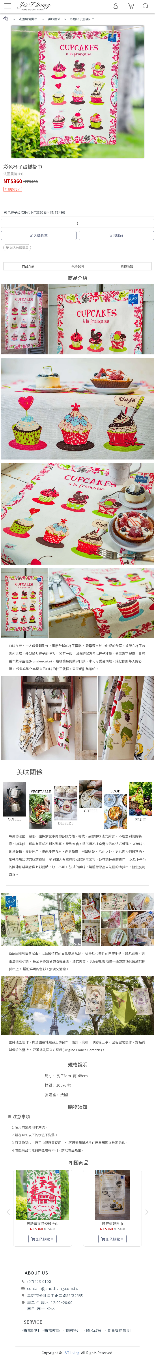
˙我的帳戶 (72, 1330)
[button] (78, 1251)
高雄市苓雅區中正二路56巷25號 (55, 1295)
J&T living (71, 1352)
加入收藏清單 (17, 247)
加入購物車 (39, 235)
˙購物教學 (51, 1330)
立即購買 (116, 235)
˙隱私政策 (93, 1330)
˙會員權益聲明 (118, 1330)
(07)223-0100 (39, 1281)
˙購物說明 (30, 1330)
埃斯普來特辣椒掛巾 (44, 1223)
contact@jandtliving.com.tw (52, 1288)
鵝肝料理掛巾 (111, 1223)
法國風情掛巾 (28, 19)
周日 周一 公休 (41, 1308)
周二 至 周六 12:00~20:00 (50, 1302)
